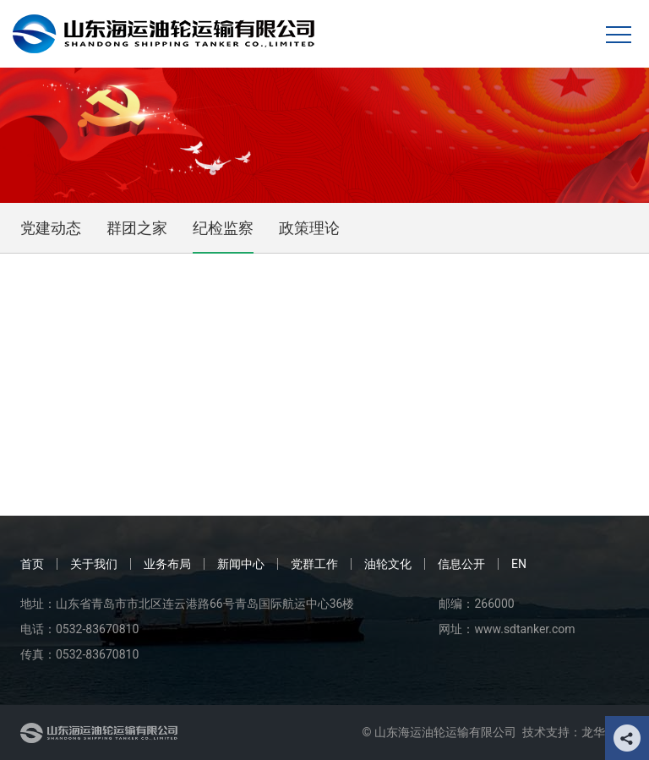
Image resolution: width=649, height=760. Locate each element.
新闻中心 (241, 564)
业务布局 (167, 564)
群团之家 (136, 228)
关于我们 (93, 564)
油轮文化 (388, 564)
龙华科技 (605, 732)
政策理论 (309, 228)
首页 (32, 564)
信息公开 (461, 564)
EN (518, 564)
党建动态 (50, 228)
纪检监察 (223, 228)
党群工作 (314, 564)
